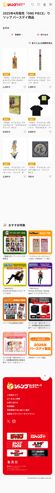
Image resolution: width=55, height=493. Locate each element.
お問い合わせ (12, 402)
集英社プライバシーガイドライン (21, 413)
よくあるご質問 (13, 398)
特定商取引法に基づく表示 (18, 410)
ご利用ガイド (12, 395)
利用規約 (10, 406)
